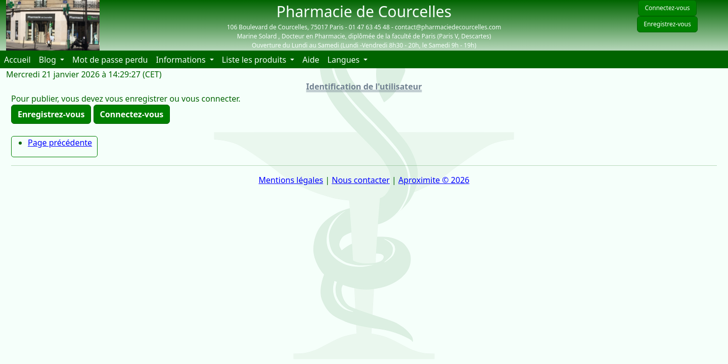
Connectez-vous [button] (132, 114)
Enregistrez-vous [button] (51, 114)
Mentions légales (291, 180)
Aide (312, 59)
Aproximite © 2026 (433, 180)
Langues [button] (345, 59)
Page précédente (60, 142)
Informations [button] (181, 59)
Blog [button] (48, 59)
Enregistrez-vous (667, 24)
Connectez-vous (667, 8)
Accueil (19, 59)
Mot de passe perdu (110, 59)
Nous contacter (361, 180)
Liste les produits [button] (255, 59)
